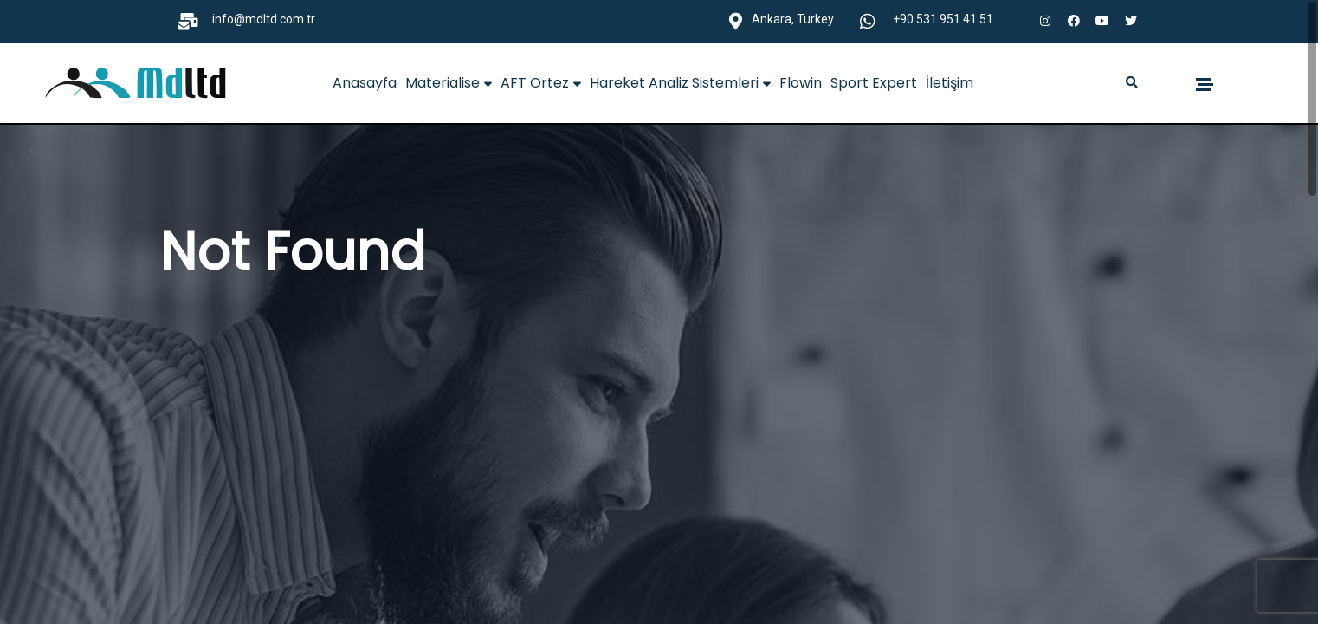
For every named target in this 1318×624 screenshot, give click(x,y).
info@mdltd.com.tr (263, 19)
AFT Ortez (541, 83)
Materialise (448, 83)
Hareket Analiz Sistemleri (680, 83)
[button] (1132, 83)
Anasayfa (365, 83)
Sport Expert (873, 83)
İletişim (949, 83)
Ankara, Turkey (793, 19)
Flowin (800, 83)
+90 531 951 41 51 (943, 19)
